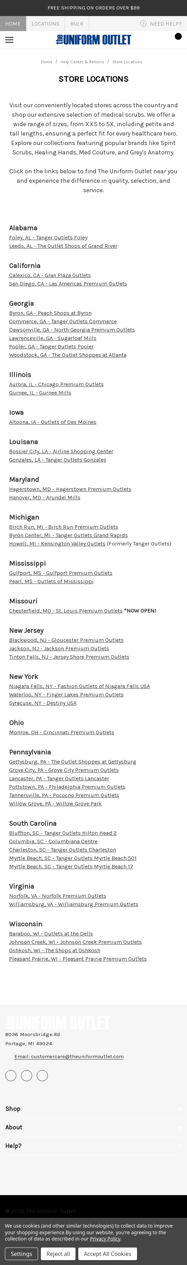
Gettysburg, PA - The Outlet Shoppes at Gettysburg (72, 761)
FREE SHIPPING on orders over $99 (94, 8)
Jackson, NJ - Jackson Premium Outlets (59, 648)
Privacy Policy (105, 1238)
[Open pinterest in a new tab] (26, 1075)
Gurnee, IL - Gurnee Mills (40, 392)
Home (13, 23)
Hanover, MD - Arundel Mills (44, 497)
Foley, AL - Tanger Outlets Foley (48, 237)
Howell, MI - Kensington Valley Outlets (57, 543)
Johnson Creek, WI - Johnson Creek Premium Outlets (75, 942)
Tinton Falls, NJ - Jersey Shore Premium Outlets (69, 656)
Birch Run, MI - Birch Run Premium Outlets (63, 526)
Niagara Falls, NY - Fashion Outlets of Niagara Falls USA (79, 686)
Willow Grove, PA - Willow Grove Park (55, 803)
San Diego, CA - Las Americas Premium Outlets (68, 283)
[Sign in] (156, 40)
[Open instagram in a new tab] (42, 1075)
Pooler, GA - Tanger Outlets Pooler (51, 346)
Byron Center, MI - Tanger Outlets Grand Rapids (68, 535)
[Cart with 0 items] (176, 40)
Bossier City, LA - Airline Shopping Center (61, 451)
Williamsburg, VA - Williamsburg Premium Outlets (73, 904)
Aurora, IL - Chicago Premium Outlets (56, 384)
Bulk (77, 23)
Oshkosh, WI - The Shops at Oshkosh (54, 950)
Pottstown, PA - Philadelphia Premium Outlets (67, 786)
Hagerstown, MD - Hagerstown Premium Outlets (70, 489)
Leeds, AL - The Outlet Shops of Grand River (63, 246)
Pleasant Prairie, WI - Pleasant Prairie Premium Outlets (78, 958)
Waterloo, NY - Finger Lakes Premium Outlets (66, 694)
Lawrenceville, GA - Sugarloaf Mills (52, 338)
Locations (45, 23)
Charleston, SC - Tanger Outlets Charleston (62, 849)
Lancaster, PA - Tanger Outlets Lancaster (59, 778)
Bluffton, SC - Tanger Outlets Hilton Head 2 (63, 833)
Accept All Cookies (107, 1254)
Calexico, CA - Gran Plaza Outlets (50, 275)
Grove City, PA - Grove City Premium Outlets (64, 770)
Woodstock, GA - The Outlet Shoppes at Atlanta (68, 355)
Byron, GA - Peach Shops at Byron (50, 313)
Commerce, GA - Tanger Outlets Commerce (63, 321)
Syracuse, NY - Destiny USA (43, 703)
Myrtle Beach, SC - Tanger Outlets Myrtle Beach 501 (73, 858)
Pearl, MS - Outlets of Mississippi (51, 581)
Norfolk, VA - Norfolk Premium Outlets (57, 895)
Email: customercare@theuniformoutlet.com (69, 1056)
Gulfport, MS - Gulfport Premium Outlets (61, 573)
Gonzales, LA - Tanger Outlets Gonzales (57, 459)
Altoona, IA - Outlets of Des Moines (52, 422)
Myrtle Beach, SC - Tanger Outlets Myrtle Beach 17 (71, 866)
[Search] (28, 39)
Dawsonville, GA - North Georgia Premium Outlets (72, 329)
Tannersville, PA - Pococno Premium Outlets (64, 795)
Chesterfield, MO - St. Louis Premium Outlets (66, 610)
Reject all (58, 1254)
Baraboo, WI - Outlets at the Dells (51, 933)
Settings (21, 1254)
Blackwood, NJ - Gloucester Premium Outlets (66, 640)
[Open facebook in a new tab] (10, 1075)
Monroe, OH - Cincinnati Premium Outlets (61, 732)
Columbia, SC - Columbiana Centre (53, 841)
